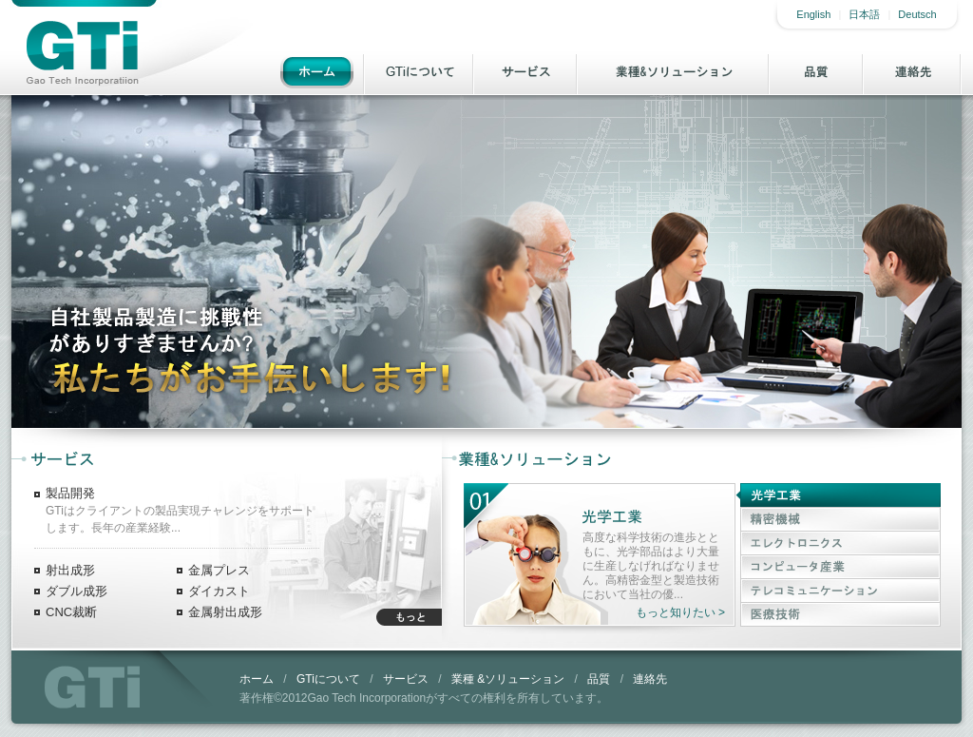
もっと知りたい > (680, 612)
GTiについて (419, 71)
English (813, 14)
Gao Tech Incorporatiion (82, 52)
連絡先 (912, 71)
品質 (816, 71)
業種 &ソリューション (507, 679)
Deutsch (917, 14)
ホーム (316, 71)
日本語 (864, 14)
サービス (526, 71)
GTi (92, 687)
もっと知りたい (409, 617)
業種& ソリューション (673, 71)
